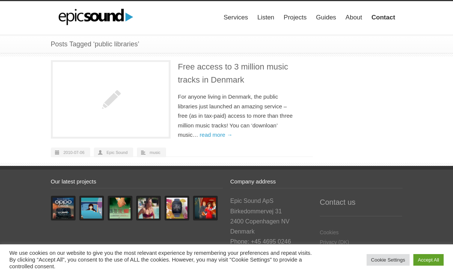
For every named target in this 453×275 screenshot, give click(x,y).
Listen (265, 17)
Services (236, 17)
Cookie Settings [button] (388, 260)
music (155, 152)
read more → (216, 135)
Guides (326, 17)
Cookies (329, 232)
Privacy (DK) (334, 242)
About (354, 17)
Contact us (338, 202)
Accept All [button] (428, 260)
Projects (295, 17)
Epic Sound (117, 152)
